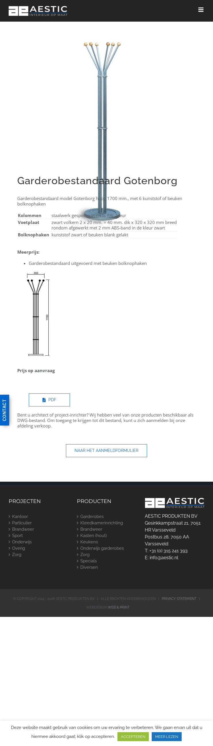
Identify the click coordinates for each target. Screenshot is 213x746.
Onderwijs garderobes (102, 548)
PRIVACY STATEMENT (179, 599)
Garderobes (92, 516)
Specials (88, 561)
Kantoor (20, 516)
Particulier (22, 522)
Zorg (16, 554)
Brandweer (23, 529)
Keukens (89, 542)
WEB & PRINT (119, 607)
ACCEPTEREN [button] (133, 736)
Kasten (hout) (93, 535)
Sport (17, 535)
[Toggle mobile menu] (201, 10)
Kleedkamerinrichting (101, 522)
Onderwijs (22, 542)
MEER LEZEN (166, 736)
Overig (18, 548)
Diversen (89, 567)
